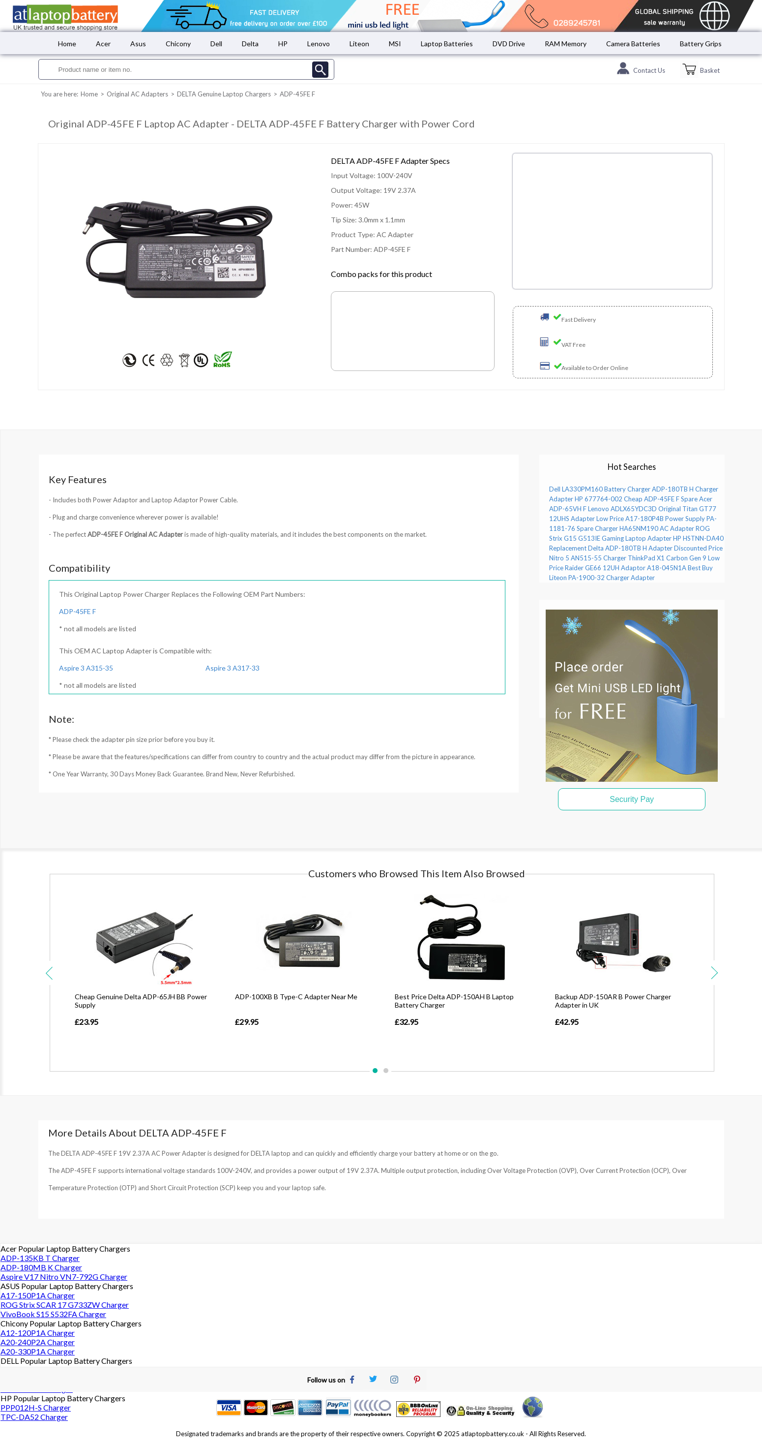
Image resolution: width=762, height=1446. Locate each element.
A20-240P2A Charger (37, 1342)
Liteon (359, 43)
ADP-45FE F (77, 611)
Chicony (178, 43)
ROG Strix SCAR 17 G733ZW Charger (64, 1304)
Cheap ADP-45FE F (651, 499)
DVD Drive (509, 43)
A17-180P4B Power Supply (665, 519)
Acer (103, 43)
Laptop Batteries (447, 43)
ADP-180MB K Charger (41, 1267)
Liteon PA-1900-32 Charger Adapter (602, 578)
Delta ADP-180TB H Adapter (630, 548)
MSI (395, 43)
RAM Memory (565, 43)
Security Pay (632, 799)
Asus (138, 43)
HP (283, 43)
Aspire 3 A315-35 (86, 668)
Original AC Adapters (137, 94)
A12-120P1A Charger (37, 1332)
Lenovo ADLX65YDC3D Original (634, 509)
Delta (250, 43)
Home (67, 43)
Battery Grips (701, 43)
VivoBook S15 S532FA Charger (53, 1314)
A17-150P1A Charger (37, 1295)
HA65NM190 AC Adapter (656, 528)
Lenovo (318, 43)
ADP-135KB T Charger (40, 1257)
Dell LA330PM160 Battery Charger (599, 489)
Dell (216, 43)
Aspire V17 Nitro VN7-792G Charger (63, 1276)
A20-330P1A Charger (37, 1351)
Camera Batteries (633, 43)
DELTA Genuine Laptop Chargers (224, 94)
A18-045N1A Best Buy (680, 568)
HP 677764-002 (598, 499)
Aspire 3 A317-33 (232, 668)
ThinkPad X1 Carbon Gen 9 (667, 558)
